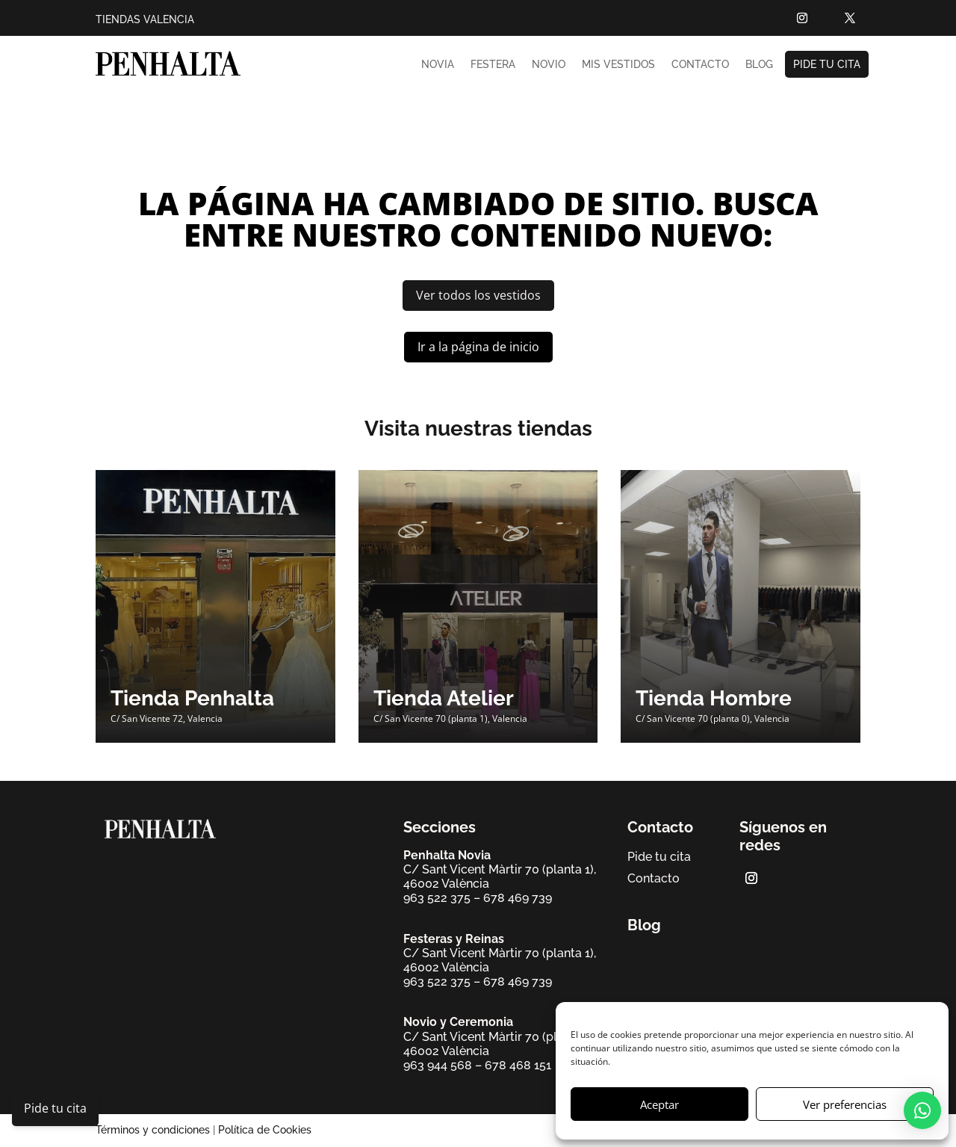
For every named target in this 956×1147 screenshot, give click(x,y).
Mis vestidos (618, 64)
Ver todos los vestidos (478, 295)
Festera (493, 64)
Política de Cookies (264, 1130)
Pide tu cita (826, 64)
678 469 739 (517, 898)
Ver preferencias (845, 1104)
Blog (759, 64)
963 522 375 (437, 898)
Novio (548, 64)
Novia (437, 64)
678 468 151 (518, 1065)
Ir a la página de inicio (478, 346)
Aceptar (659, 1104)
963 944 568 (437, 1065)
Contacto (700, 64)
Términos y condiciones (153, 1130)
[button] (922, 1110)
